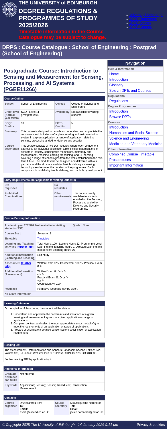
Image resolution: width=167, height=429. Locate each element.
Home (114, 74)
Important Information (126, 165)
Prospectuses (120, 160)
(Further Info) (25, 246)
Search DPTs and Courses (130, 90)
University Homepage (146, 15)
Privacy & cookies (151, 425)
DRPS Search (140, 23)
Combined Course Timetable (131, 154)
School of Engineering (100, 47)
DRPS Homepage (143, 19)
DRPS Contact (140, 27)
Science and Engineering (129, 138)
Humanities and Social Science (133, 133)
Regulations (118, 101)
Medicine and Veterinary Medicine (136, 144)
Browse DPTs (120, 117)
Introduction (118, 79)
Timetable (43, 238)
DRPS (9, 47)
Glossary (116, 85)
